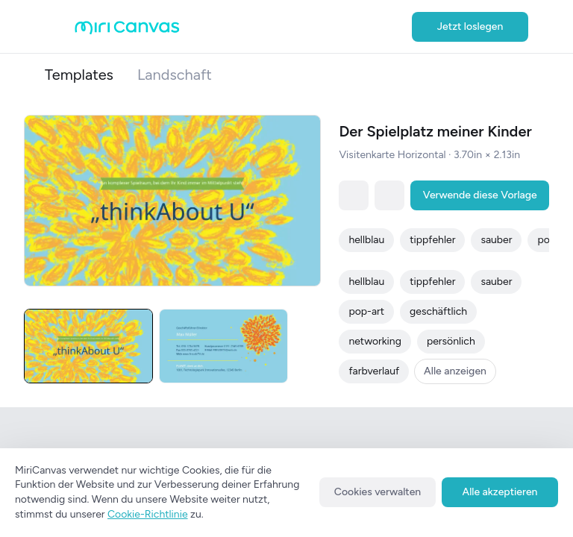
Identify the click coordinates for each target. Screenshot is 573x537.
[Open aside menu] (60, 27)
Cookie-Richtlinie (147, 514)
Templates (79, 75)
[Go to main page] (127, 31)
